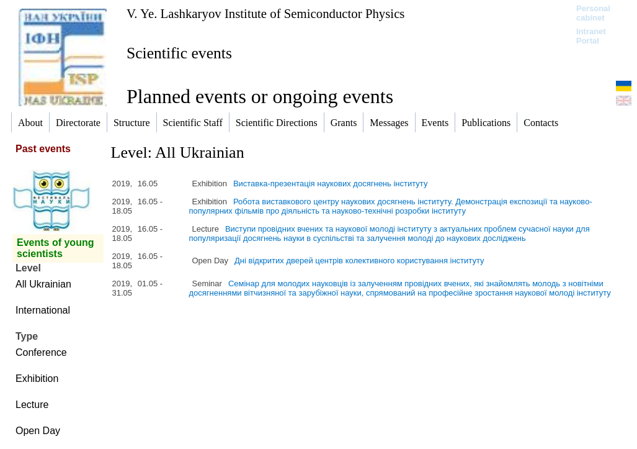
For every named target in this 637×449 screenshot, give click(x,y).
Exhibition (37, 378)
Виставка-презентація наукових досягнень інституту (330, 183)
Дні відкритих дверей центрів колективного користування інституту (359, 260)
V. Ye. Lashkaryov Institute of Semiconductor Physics (265, 13)
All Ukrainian (43, 284)
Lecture (32, 404)
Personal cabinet (593, 13)
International (43, 310)
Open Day (38, 430)
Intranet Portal (591, 36)
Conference (41, 352)
